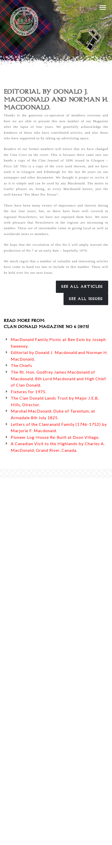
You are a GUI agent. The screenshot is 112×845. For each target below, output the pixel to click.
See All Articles (82, 286)
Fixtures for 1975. (28, 391)
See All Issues (86, 299)
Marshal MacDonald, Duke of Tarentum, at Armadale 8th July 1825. (53, 414)
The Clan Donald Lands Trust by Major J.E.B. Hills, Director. (55, 401)
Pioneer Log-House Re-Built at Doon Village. (55, 437)
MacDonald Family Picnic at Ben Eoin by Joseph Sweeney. (58, 342)
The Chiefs (21, 365)
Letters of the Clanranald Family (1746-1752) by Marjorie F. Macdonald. (59, 427)
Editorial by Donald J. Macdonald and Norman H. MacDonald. (59, 355)
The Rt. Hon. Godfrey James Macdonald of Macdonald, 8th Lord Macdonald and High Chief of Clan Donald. (58, 378)
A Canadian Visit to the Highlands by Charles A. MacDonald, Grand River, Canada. (58, 447)
